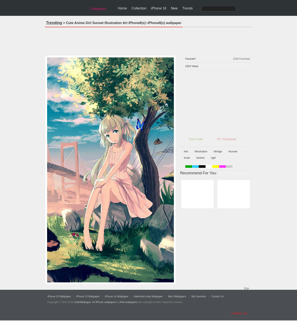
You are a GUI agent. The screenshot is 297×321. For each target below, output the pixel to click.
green (188, 166)
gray (229, 166)
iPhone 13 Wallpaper (88, 296)
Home (122, 8)
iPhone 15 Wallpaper (59, 296)
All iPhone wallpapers (104, 302)
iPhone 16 (158, 8)
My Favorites (198, 296)
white (209, 166)
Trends (187, 8)
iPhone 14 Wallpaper (116, 296)
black (202, 166)
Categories (98, 9)
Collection (139, 8)
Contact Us (217, 296)
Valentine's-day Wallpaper (148, 296)
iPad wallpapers (129, 302)
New (174, 8)
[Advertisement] (148, 39)
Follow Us (239, 313)
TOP (246, 288)
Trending (54, 23)
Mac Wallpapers (177, 296)
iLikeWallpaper (83, 302)
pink (222, 166)
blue (195, 166)
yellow (215, 166)
